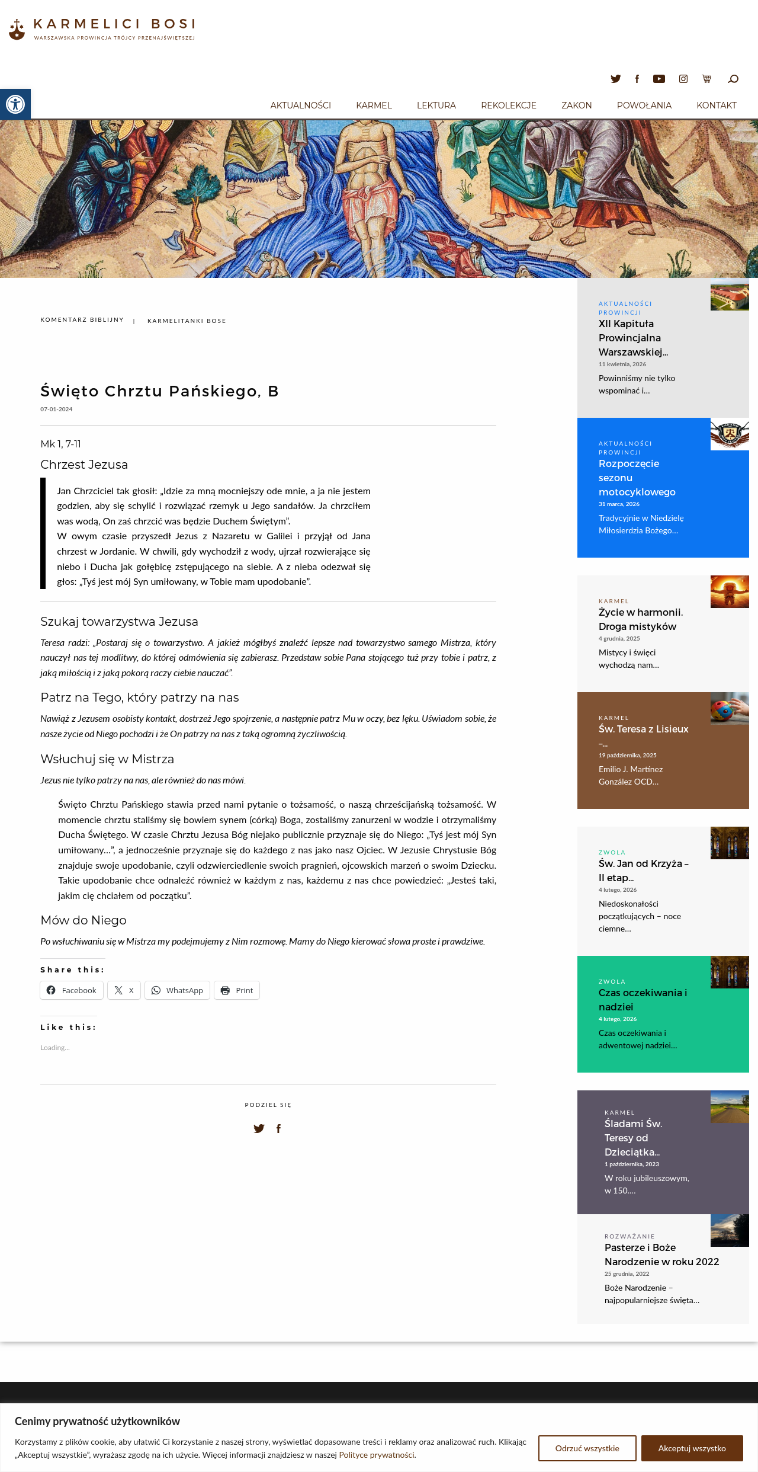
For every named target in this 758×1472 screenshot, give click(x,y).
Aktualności (301, 105)
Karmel (374, 105)
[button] (15, 104)
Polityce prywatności (377, 1454)
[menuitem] (300, 104)
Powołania (644, 105)
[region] (379, 1437)
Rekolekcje (509, 105)
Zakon (576, 105)
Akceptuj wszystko (692, 1448)
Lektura (436, 105)
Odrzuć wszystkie (587, 1448)
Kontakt (716, 105)
